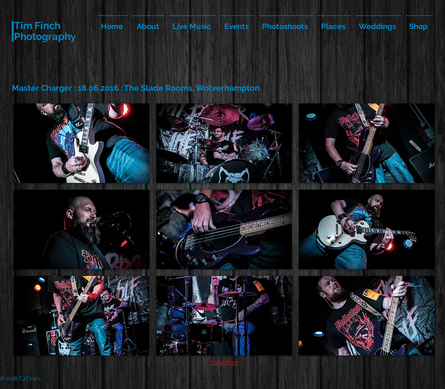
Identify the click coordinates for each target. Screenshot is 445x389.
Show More (224, 362)
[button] (81, 143)
